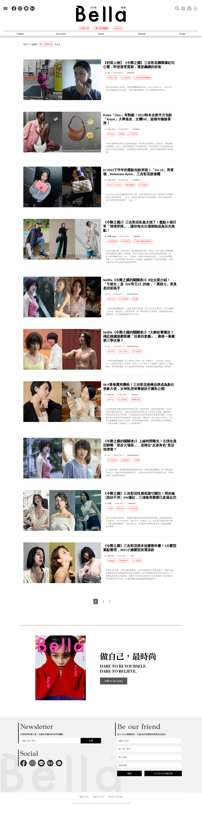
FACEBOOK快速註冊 (163, 773)
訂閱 (91, 740)
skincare (134, 395)
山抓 (109, 503)
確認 (129, 773)
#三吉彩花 (125, 78)
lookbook (137, 236)
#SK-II (111, 399)
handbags (136, 129)
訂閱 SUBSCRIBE (113, 681)
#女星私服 (112, 241)
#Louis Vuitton (114, 185)
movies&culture (132, 294)
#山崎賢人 (125, 460)
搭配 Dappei (112, 236)
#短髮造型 (123, 561)
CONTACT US (98, 797)
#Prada (111, 134)
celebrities (130, 73)
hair (132, 556)
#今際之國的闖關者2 (143, 241)
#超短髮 (111, 561)
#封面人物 (112, 78)
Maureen (111, 395)
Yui (109, 73)
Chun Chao (111, 129)
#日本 (110, 508)
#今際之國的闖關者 (142, 78)
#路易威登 (129, 185)
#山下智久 (123, 351)
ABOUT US (83, 797)
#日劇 (135, 299)
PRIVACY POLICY (115, 797)
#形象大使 (135, 399)
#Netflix (111, 299)
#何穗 (121, 134)
